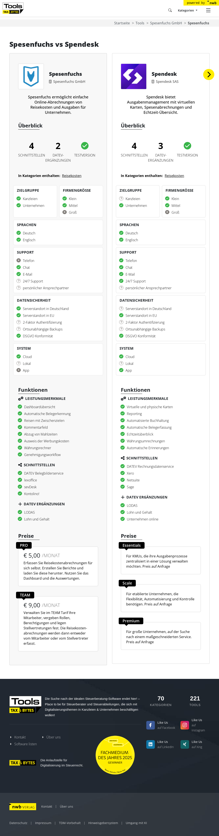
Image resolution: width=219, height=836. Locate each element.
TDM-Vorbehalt (70, 823)
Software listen (25, 744)
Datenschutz (18, 823)
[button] (208, 74)
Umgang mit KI (136, 823)
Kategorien (186, 10)
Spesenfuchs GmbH (166, 23)
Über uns (53, 737)
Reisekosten (71, 175)
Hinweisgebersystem (103, 823)
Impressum (43, 823)
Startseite (122, 23)
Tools (140, 23)
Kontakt (20, 737)
